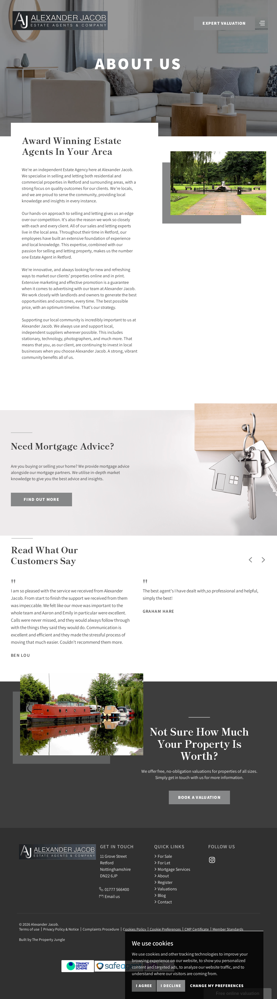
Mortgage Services (172, 869)
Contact (163, 901)
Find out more (41, 499)
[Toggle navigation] (262, 22)
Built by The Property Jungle (42, 939)
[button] (250, 559)
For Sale (163, 856)
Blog (160, 895)
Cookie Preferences (165, 929)
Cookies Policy (134, 929)
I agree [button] (144, 985)
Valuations (165, 888)
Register (163, 882)
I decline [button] (171, 985)
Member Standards (228, 929)
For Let (162, 862)
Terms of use (29, 929)
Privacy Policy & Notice (61, 929)
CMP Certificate (197, 929)
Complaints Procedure (101, 929)
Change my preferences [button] (217, 985)
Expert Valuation (224, 23)
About (161, 875)
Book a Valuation (199, 797)
